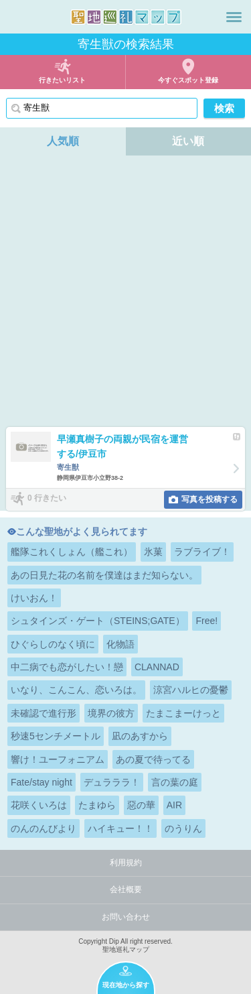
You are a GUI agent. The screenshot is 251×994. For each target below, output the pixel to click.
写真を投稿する (209, 499)
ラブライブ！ (202, 551)
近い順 (188, 141)
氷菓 (153, 551)
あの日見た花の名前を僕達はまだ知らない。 (104, 575)
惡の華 (141, 805)
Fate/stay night (41, 782)
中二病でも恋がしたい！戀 (67, 667)
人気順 (63, 141)
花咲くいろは (39, 805)
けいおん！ (34, 598)
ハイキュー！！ (120, 828)
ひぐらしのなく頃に (53, 644)
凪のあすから (140, 736)
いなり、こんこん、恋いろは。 (76, 689)
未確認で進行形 (43, 713)
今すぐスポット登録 (188, 80)
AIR (174, 805)
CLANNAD (157, 667)
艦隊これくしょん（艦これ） (72, 551)
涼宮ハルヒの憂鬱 (190, 689)
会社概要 (126, 889)
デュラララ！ (112, 782)
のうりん (183, 828)
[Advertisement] (125, 294)
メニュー (234, 17)
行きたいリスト (62, 80)
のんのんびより (43, 828)
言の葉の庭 (174, 782)
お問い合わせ (126, 917)
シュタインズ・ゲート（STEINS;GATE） (98, 620)
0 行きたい (46, 498)
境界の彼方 (111, 713)
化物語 (120, 644)
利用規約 (126, 862)
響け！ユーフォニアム (57, 759)
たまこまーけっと (183, 713)
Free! (206, 620)
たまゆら (97, 805)
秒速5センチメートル (55, 736)
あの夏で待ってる (153, 759)
